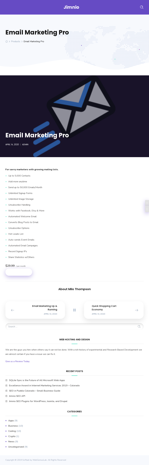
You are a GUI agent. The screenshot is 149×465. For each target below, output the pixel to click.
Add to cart (18, 272)
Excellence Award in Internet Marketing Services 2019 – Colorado (44, 385)
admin (25, 144)
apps (11, 420)
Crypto (11, 436)
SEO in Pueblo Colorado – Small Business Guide (34, 390)
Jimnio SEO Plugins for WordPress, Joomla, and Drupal (38, 401)
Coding (12, 431)
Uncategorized (16, 446)
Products (15, 41)
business (13, 425)
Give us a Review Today (17, 361)
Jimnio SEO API (17, 396)
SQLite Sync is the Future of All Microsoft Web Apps (37, 380)
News (11, 441)
